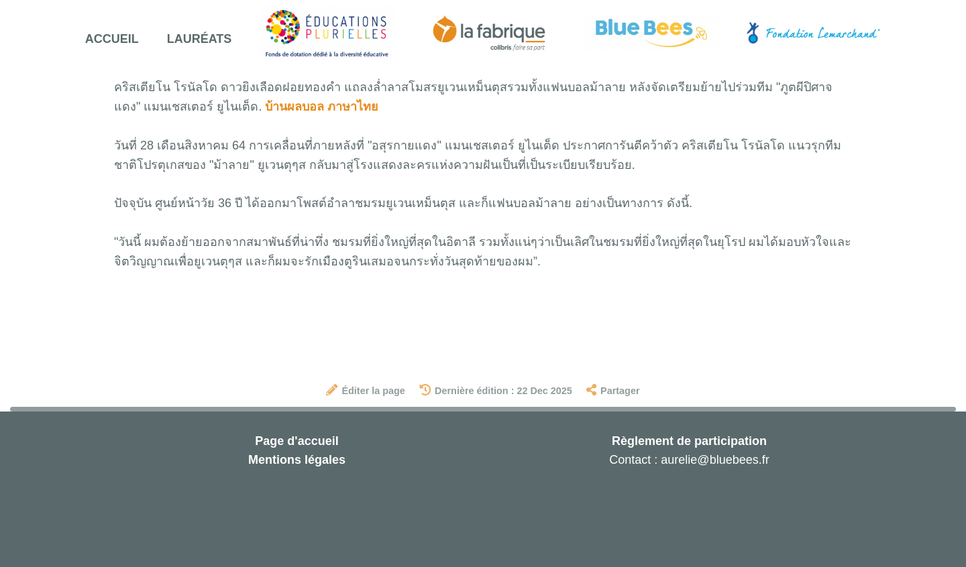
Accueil (112, 39)
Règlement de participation (689, 441)
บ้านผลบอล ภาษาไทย (321, 106)
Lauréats (199, 39)
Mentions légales (296, 459)
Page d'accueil (296, 441)
